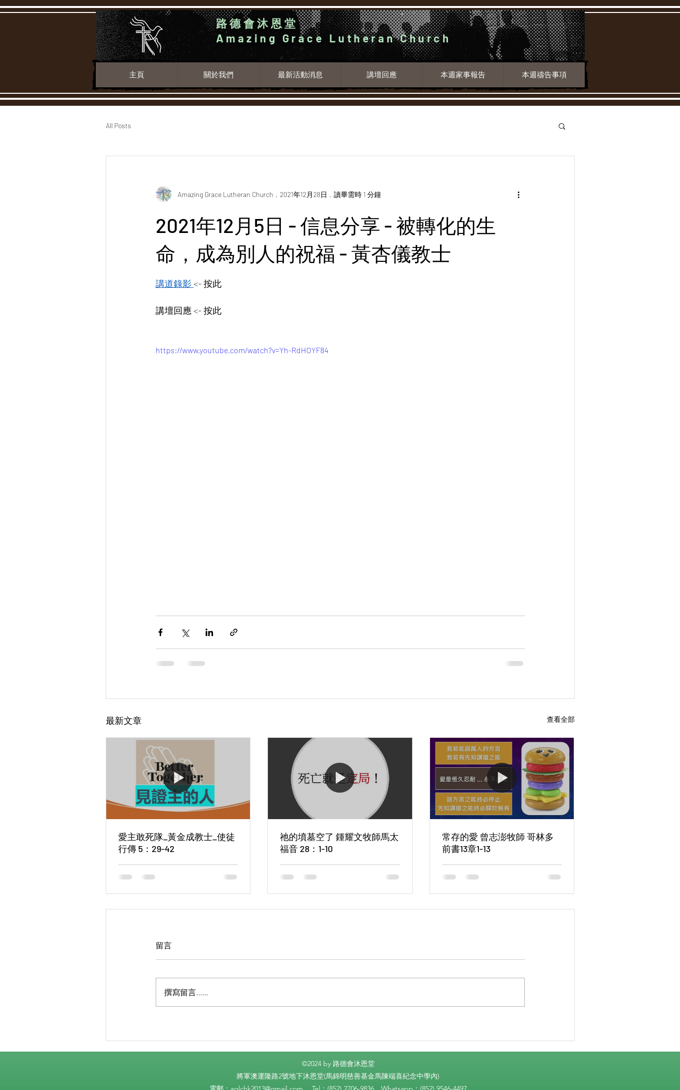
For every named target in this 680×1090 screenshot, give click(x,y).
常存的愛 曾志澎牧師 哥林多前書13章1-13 (498, 842)
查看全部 (561, 719)
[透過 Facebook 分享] (160, 632)
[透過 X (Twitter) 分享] (185, 632)
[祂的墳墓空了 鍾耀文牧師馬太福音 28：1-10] (340, 778)
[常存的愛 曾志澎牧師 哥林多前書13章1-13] (502, 778)
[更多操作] (519, 194)
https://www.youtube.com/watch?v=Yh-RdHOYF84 (242, 350)
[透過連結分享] (233, 632)
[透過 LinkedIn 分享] (209, 632)
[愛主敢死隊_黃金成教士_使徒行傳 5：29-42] (178, 778)
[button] (562, 126)
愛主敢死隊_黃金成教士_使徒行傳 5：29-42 (176, 842)
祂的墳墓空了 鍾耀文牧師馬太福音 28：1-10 (339, 842)
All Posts (118, 125)
